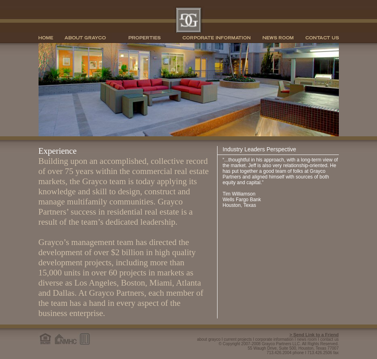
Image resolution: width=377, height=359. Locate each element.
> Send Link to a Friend (313, 334)
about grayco (208, 339)
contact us (329, 339)
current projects (238, 339)
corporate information (274, 339)
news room (307, 339)
